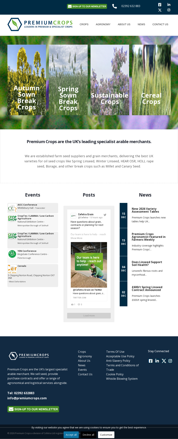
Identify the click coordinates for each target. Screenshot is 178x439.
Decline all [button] (88, 434)
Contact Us (160, 24)
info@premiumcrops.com (27, 398)
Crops (84, 24)
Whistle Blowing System (122, 379)
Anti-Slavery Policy (118, 361)
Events (82, 370)
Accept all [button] (71, 434)
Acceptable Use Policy (120, 356)
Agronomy (103, 24)
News (141, 24)
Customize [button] (106, 434)
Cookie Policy (115, 374)
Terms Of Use (115, 352)
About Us (124, 24)
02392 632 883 (130, 6)
